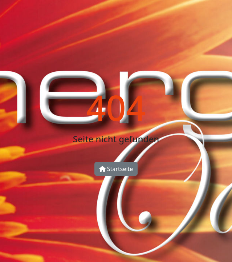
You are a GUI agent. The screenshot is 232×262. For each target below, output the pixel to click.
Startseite (116, 169)
